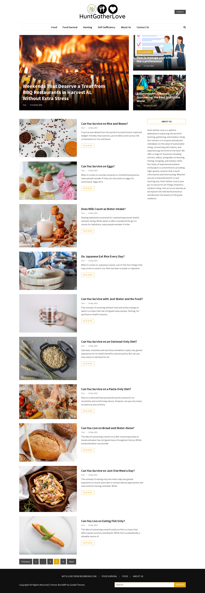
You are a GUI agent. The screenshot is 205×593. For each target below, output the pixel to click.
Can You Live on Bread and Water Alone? (107, 428)
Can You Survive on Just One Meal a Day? (108, 471)
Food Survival (70, 27)
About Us (126, 27)
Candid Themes (77, 584)
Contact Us (143, 27)
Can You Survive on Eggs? (98, 166)
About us (138, 576)
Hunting (87, 27)
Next (71, 561)
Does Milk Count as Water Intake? (103, 209)
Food (54, 27)
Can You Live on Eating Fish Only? (103, 521)
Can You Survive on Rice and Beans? (104, 124)
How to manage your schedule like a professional (157, 59)
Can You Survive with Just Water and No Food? (112, 299)
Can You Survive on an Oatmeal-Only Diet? (109, 341)
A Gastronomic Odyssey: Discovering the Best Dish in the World (158, 97)
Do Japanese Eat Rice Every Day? (103, 256)
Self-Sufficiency (106, 27)
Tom (24, 105)
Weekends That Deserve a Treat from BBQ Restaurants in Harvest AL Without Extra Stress (64, 92)
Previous (25, 561)
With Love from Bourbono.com (79, 576)
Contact (180, 12)
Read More (87, 145)
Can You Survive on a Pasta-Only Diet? (106, 389)
